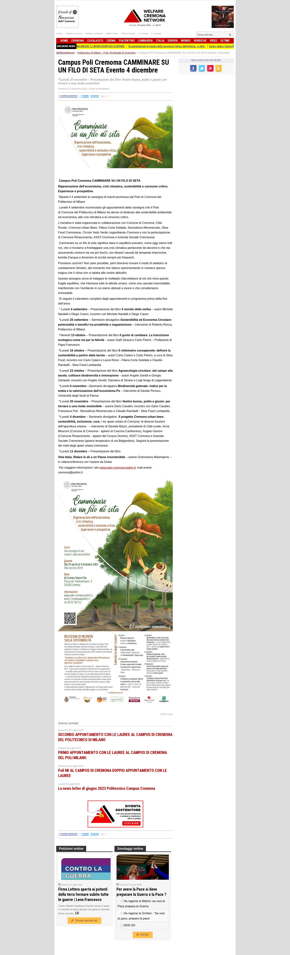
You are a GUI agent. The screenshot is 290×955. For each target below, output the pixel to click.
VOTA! (142, 934)
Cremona (77, 40)
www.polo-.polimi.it (118, 467)
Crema (111, 40)
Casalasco (95, 40)
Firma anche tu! (84, 920)
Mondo (185, 40)
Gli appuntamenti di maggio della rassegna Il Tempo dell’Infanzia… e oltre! (171, 46)
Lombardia (145, 40)
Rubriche (200, 40)
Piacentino (127, 40)
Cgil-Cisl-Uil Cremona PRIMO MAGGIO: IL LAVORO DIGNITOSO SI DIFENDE (92, 46)
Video (213, 40)
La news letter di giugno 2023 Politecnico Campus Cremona (106, 788)
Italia (160, 40)
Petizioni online (71, 848)
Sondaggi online (130, 848)
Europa (173, 40)
